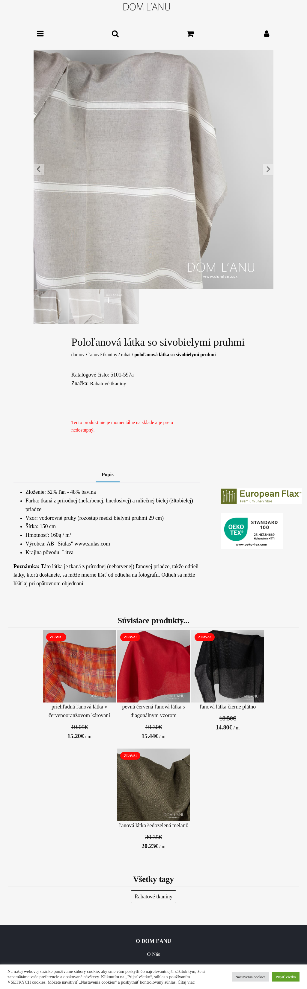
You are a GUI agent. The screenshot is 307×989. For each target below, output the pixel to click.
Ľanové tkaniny (103, 355)
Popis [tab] (107, 476)
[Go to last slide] (39, 169)
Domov (78, 355)
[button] (52, 307)
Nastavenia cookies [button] (250, 977)
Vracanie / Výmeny (230, 858)
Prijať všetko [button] (286, 977)
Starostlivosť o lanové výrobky (76, 941)
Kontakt (76, 858)
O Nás (77, 845)
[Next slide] (268, 169)
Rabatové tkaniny (109, 384)
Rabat (126, 355)
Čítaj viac (186, 982)
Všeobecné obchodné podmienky (77, 871)
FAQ (77, 928)
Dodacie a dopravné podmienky (230, 845)
